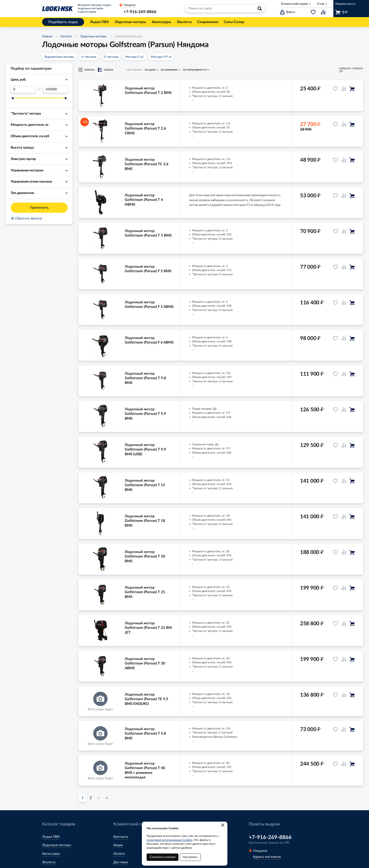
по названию (169, 69)
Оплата (119, 853)
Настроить (190, 857)
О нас (321, 3)
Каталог (66, 36)
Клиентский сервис (294, 3)
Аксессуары (51, 853)
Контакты (120, 837)
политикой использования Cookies (169, 840)
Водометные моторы (59, 56)
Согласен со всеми (162, 857)
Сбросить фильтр (26, 218)
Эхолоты (49, 862)
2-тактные (110, 56)
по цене (150, 69)
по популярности (194, 69)
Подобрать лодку (63, 22)
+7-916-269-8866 (140, 12)
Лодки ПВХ (51, 837)
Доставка (120, 862)
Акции (118, 845)
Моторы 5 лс (134, 56)
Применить (39, 207)
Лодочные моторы (93, 36)
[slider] (13, 98)
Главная (47, 36)
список (108, 69)
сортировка (134, 69)
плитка (89, 69)
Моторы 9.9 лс (161, 56)
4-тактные (88, 56)
